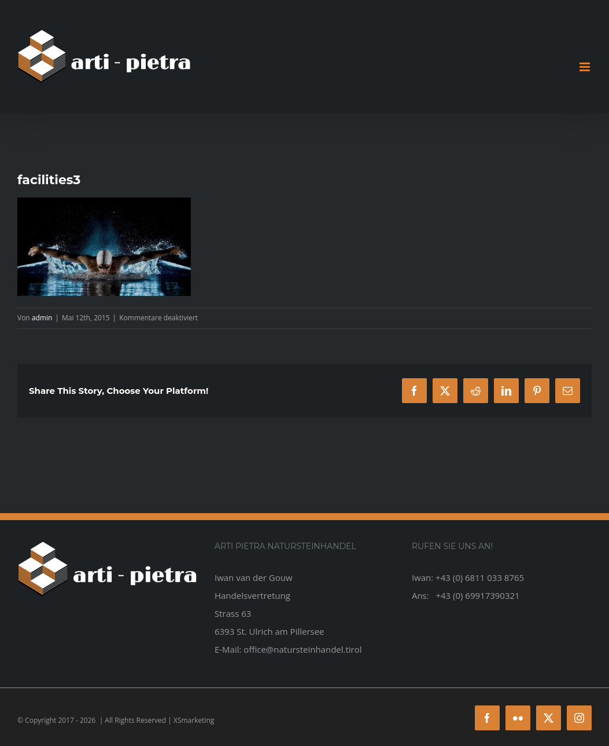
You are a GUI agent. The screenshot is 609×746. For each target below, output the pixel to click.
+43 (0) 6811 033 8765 (479, 577)
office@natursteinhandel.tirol (302, 649)
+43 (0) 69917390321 (477, 595)
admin (42, 318)
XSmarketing (194, 720)
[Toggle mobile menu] (586, 67)
